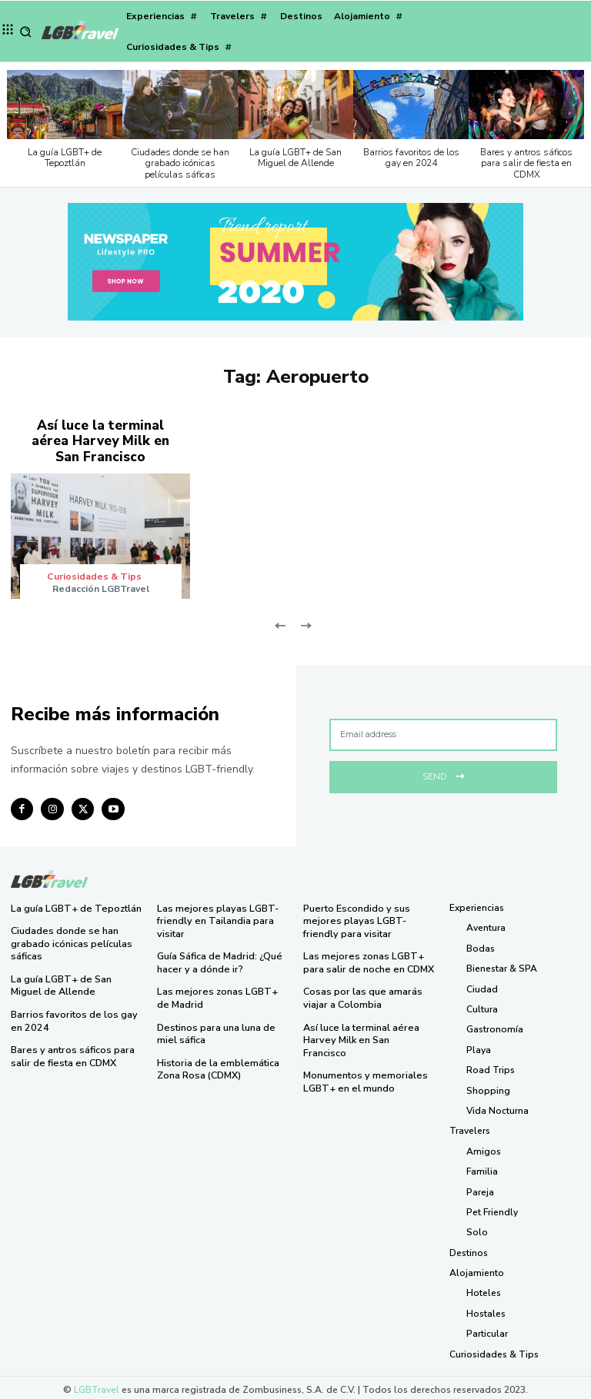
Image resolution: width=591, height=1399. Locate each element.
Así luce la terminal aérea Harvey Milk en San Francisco (100, 440)
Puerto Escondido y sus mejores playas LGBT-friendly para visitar (368, 917)
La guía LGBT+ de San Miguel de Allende (295, 157)
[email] (443, 732)
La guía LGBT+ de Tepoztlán (65, 157)
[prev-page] (280, 621)
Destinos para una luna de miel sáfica (214, 1027)
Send (443, 771)
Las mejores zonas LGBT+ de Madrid (220, 992)
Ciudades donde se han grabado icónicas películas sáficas (180, 163)
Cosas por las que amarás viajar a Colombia (360, 992)
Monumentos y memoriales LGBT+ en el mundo (362, 1061)
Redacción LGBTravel (100, 586)
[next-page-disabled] (305, 621)
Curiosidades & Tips (95, 573)
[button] (26, 32)
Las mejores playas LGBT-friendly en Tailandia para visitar (214, 917)
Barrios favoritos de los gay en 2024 (411, 157)
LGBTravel (96, 1386)
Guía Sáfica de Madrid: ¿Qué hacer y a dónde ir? (218, 957)
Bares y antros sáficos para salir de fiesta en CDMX (526, 163)
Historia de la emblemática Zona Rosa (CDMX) (216, 1061)
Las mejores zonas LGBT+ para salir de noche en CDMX (366, 957)
